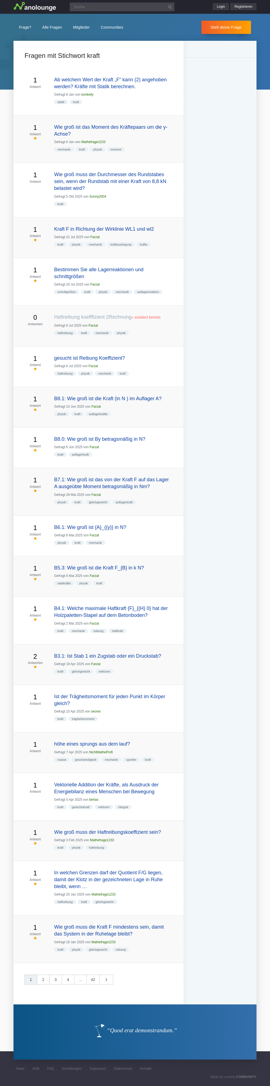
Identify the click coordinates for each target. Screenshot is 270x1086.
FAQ (50, 1069)
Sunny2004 (98, 196)
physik (97, 149)
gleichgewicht (98, 502)
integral (123, 807)
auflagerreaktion (148, 292)
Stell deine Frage (226, 27)
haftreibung (64, 333)
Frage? (25, 27)
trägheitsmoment (83, 719)
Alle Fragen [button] (52, 27)
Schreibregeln (71, 1069)
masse (61, 759)
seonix (96, 711)
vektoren (104, 671)
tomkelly (87, 94)
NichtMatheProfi (101, 752)
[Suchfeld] (122, 6)
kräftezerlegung (120, 244)
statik (60, 102)
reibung (98, 631)
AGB (35, 1069)
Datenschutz (123, 1069)
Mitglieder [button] (81, 27)
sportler (131, 759)
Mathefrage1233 (93, 142)
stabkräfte (64, 583)
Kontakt (146, 1069)
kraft (76, 102)
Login (221, 7)
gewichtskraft (81, 807)
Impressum (98, 1069)
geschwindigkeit (85, 759)
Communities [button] (112, 27)
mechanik (63, 149)
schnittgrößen (66, 292)
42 (93, 979)
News (20, 1069)
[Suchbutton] (170, 6)
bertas (93, 800)
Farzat (95, 237)
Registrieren (243, 7)
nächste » (109, 981)
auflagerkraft (80, 454)
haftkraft (117, 631)
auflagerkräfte (98, 414)
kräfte (144, 244)
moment (115, 149)
